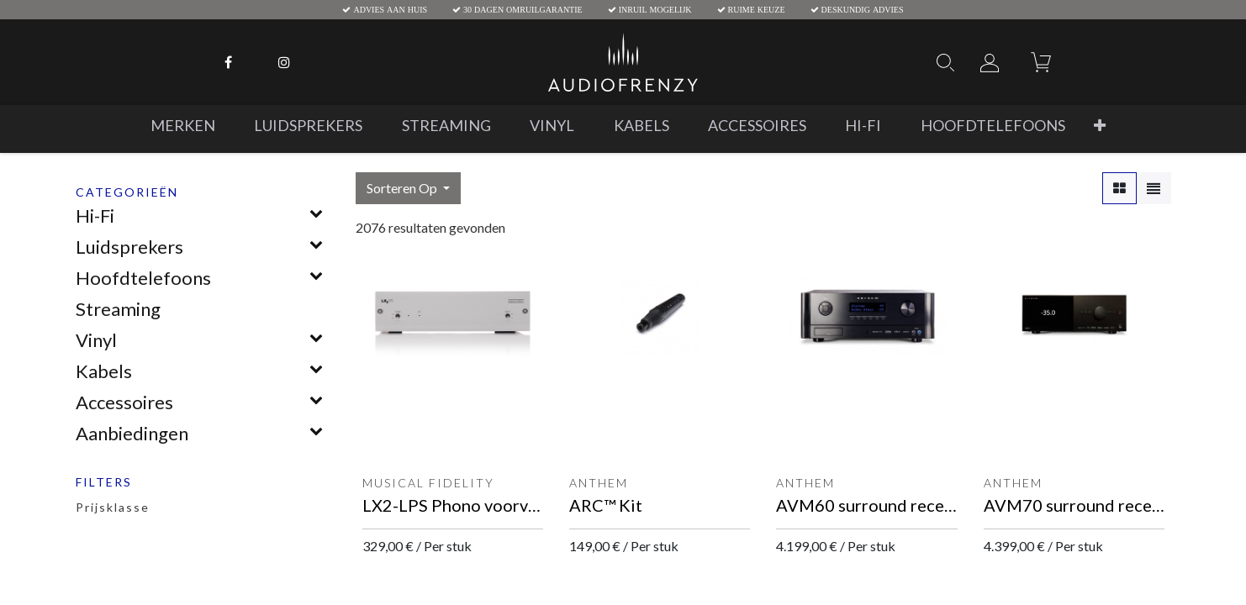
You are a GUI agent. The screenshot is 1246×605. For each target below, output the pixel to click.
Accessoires (124, 402)
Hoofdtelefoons (143, 277)
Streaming (118, 308)
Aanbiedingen (132, 433)
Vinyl (96, 340)
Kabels (104, 371)
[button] (1100, 126)
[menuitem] (183, 126)
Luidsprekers (129, 246)
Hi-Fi (95, 215)
